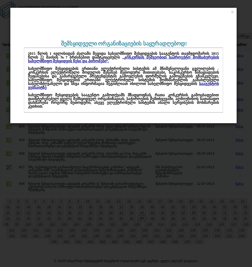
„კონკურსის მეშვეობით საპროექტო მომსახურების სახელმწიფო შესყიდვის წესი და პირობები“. (123, 59)
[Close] (232, 12)
